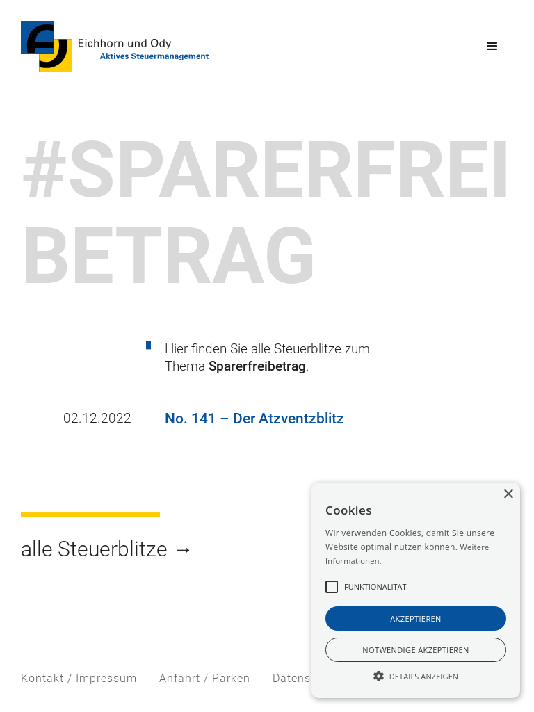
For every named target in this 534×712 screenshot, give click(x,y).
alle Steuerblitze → (107, 549)
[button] (492, 46)
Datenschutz (307, 678)
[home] (115, 46)
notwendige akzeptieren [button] (415, 650)
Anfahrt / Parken (204, 678)
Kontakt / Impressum (79, 678)
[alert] (416, 590)
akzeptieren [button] (416, 618)
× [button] (508, 495)
